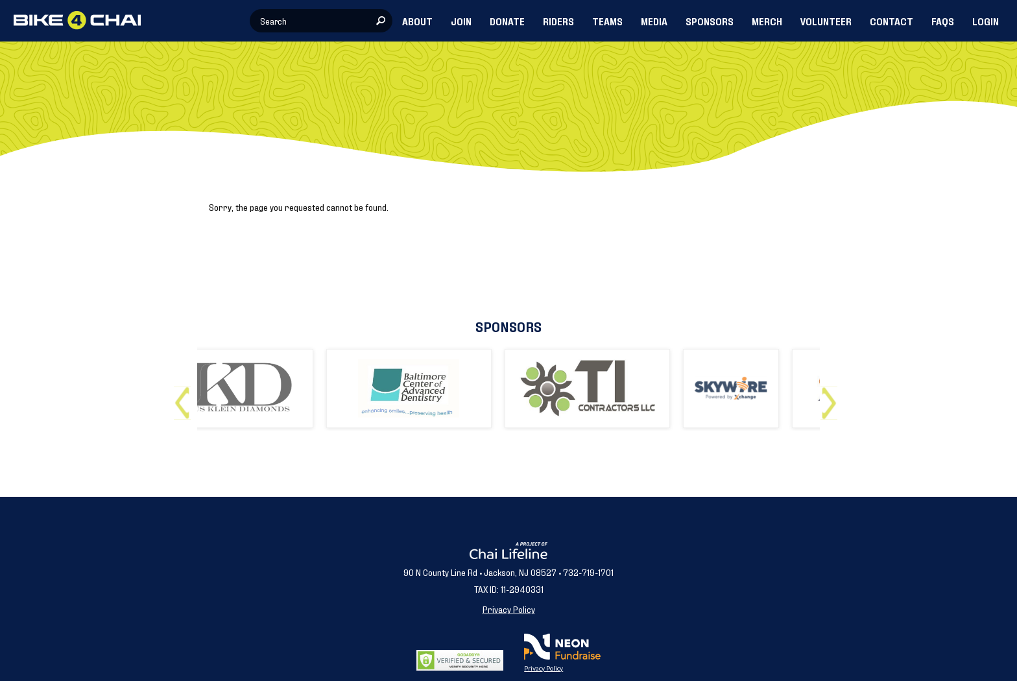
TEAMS (607, 21)
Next (831, 398)
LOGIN (985, 21)
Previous (185, 398)
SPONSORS (710, 21)
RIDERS (558, 21)
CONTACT (891, 21)
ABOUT (417, 21)
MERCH (767, 21)
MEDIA (654, 21)
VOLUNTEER (826, 21)
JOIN (461, 21)
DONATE (507, 21)
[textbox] (321, 20)
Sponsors (508, 326)
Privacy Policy (509, 608)
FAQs (942, 21)
